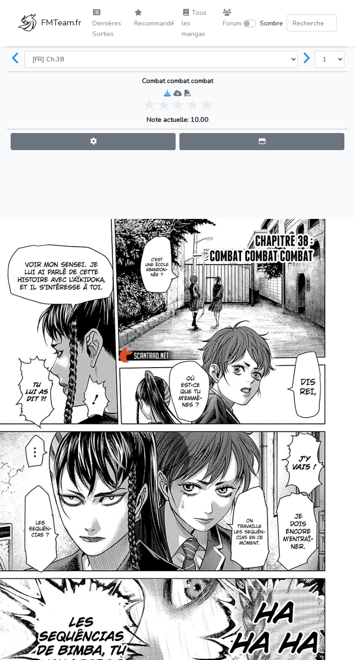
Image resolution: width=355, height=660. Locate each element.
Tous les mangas (194, 23)
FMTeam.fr (49, 23)
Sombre (271, 23)
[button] (93, 141)
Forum (232, 18)
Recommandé (154, 18)
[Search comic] (312, 22)
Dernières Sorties (106, 23)
